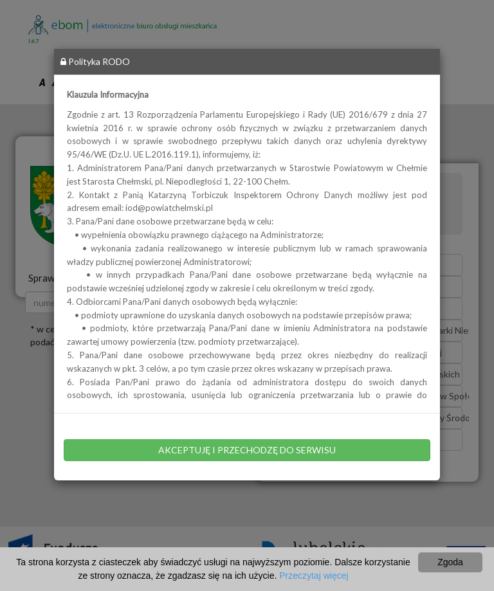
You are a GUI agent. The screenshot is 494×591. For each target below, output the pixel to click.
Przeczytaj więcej (313, 575)
